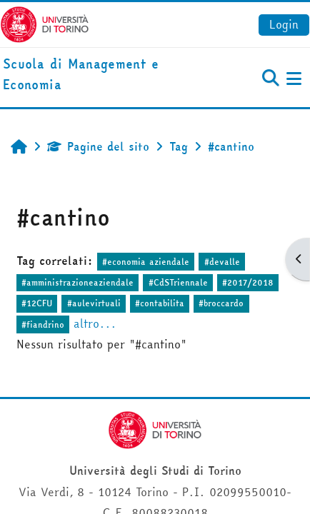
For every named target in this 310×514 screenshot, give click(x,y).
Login (284, 24)
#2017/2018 (248, 282)
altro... (95, 323)
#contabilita (159, 303)
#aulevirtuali (94, 303)
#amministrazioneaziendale (77, 282)
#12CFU (36, 303)
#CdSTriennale (178, 282)
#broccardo (221, 303)
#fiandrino (42, 324)
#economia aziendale (145, 261)
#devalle (222, 261)
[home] (103, 75)
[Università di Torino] (44, 22)
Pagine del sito (98, 146)
